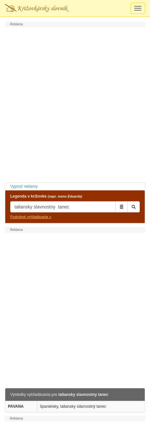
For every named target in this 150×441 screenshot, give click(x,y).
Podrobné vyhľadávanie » (30, 217)
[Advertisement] (75, 104)
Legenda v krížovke (46, 196)
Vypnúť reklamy (24, 186)
